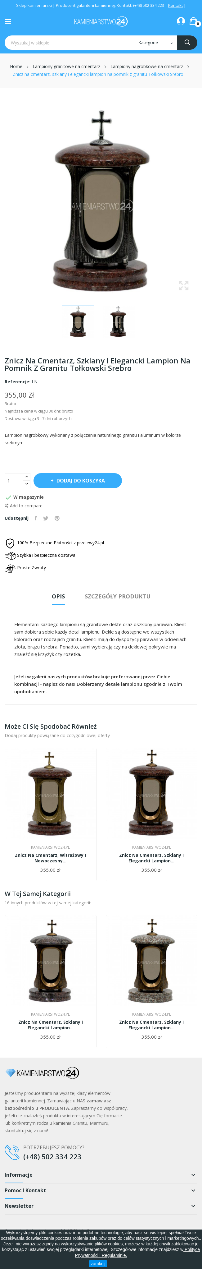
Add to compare (24, 505)
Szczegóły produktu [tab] (117, 596)
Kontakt (175, 5)
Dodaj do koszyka (80, 480)
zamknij (98, 1263)
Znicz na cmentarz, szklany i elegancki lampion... (151, 858)
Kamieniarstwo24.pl (50, 847)
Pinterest (57, 518)
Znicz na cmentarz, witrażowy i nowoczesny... (50, 858)
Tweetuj (46, 518)
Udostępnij (36, 518)
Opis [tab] (58, 596)
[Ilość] (14, 480)
